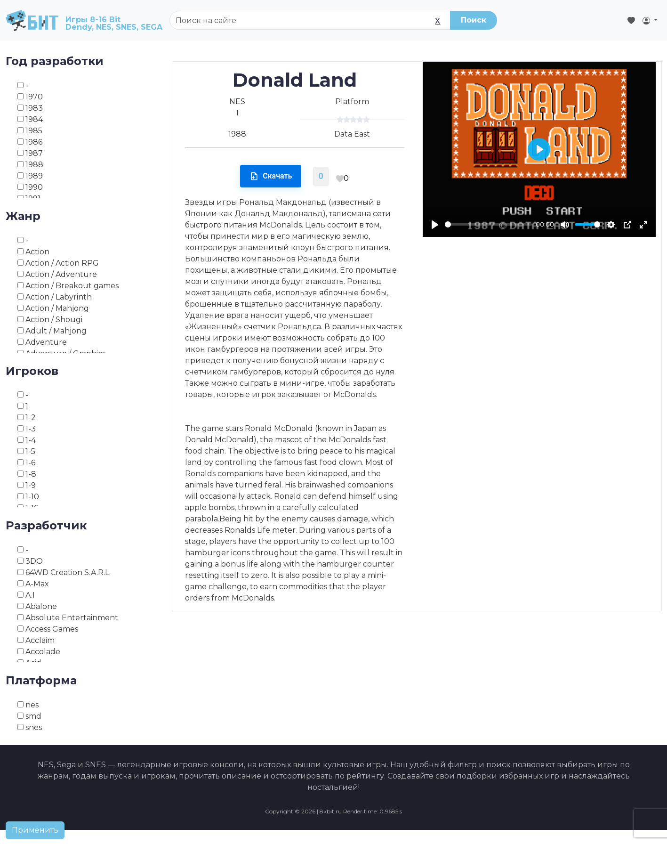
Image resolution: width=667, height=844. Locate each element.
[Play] (434, 224)
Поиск (473, 20)
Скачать (270, 176)
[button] (650, 20)
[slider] (488, 224)
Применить (35, 830)
